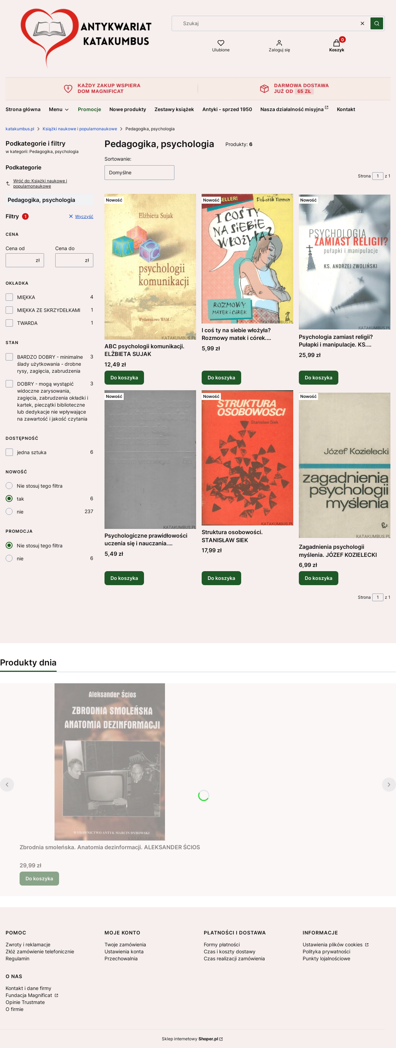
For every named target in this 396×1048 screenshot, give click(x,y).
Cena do (64, 248)
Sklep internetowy (190, 1038)
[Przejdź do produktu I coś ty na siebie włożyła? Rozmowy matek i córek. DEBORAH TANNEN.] (247, 258)
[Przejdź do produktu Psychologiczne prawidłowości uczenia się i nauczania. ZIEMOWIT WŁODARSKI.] (150, 459)
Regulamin (17, 958)
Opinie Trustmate (25, 1002)
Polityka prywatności (326, 951)
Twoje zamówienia (125, 944)
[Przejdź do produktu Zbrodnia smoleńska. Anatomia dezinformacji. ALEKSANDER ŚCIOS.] (109, 761)
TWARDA (27, 323)
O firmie (14, 1009)
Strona (364, 176)
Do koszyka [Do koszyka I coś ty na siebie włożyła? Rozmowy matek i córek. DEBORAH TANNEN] (221, 377)
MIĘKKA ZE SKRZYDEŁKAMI (48, 310)
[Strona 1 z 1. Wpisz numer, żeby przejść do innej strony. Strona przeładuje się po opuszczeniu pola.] (377, 176)
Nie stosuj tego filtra (40, 486)
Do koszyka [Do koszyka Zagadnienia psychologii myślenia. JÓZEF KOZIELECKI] (318, 578)
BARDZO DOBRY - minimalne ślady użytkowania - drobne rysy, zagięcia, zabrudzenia (50, 364)
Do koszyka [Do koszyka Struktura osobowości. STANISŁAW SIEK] (221, 578)
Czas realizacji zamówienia (234, 958)
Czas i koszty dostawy (229, 951)
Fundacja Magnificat (29, 995)
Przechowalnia (121, 958)
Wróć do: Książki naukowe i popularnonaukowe (36, 183)
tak (20, 499)
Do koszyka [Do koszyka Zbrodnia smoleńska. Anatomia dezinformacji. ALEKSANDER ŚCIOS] (39, 878)
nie (20, 512)
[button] (376, 23)
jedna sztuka (31, 452)
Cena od (15, 248)
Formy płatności (222, 944)
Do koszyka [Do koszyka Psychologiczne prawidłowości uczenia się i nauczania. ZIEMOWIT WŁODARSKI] (124, 578)
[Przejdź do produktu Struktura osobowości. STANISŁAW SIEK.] (247, 457)
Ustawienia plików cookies (333, 944)
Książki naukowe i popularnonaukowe (80, 128)
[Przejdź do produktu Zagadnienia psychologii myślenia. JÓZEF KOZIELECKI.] (344, 465)
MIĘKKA (26, 297)
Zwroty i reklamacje (28, 944)
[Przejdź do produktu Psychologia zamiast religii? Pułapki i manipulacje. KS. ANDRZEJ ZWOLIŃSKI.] (344, 262)
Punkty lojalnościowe (326, 958)
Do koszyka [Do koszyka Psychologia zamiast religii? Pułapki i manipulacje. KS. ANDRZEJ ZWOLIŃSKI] (318, 377)
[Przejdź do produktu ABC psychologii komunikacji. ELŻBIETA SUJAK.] (150, 267)
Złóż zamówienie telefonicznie (40, 951)
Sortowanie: (118, 159)
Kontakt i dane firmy (28, 988)
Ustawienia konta (124, 951)
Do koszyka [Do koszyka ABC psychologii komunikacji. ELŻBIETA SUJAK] (124, 377)
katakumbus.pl (20, 128)
